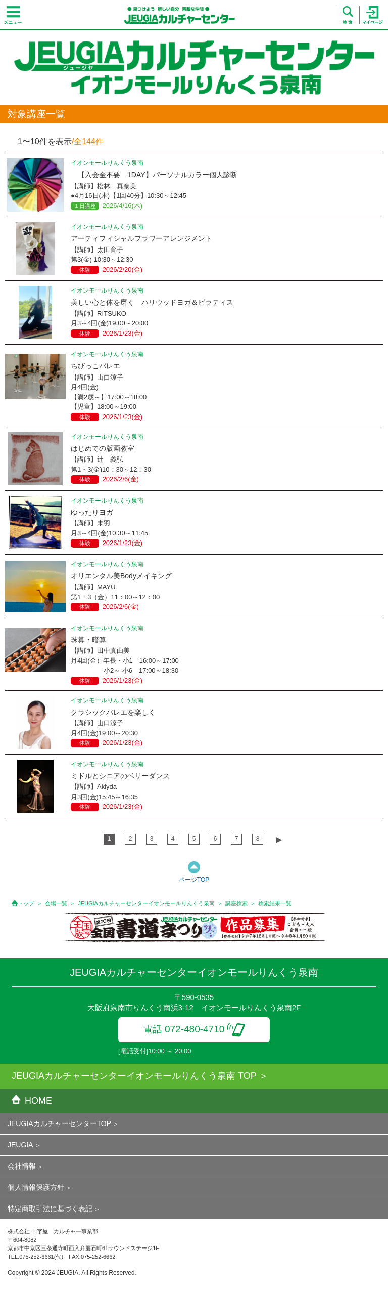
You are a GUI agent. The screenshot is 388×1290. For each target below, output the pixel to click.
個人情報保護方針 (36, 1187)
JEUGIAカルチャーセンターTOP (59, 1123)
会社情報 (22, 1166)
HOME (32, 1101)
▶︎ (279, 839)
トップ (26, 903)
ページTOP (194, 879)
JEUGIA (20, 1145)
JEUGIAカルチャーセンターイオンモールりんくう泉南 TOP (134, 1076)
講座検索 (236, 903)
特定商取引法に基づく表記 (50, 1208)
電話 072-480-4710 (194, 1029)
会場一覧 (56, 903)
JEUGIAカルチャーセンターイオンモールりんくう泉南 (146, 903)
